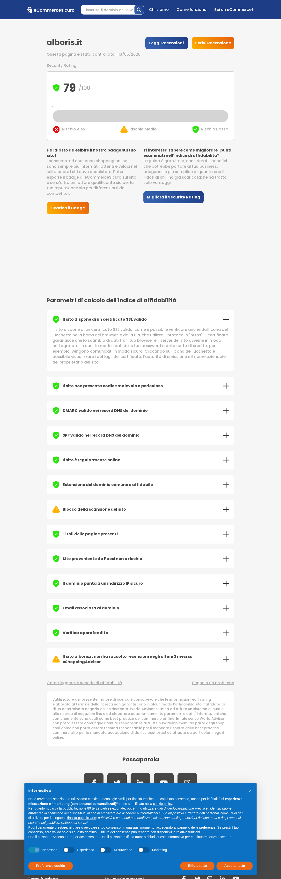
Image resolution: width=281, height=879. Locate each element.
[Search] (112, 10)
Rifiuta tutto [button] (197, 866)
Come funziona (192, 9)
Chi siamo (159, 9)
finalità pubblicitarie (81, 818)
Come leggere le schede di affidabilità (84, 683)
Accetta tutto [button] (234, 866)
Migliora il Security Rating (173, 197)
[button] (250, 791)
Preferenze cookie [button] (50, 866)
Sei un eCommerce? (234, 9)
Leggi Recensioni (166, 43)
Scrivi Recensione (213, 43)
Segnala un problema (213, 683)
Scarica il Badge (68, 208)
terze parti (99, 808)
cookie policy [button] (162, 804)
